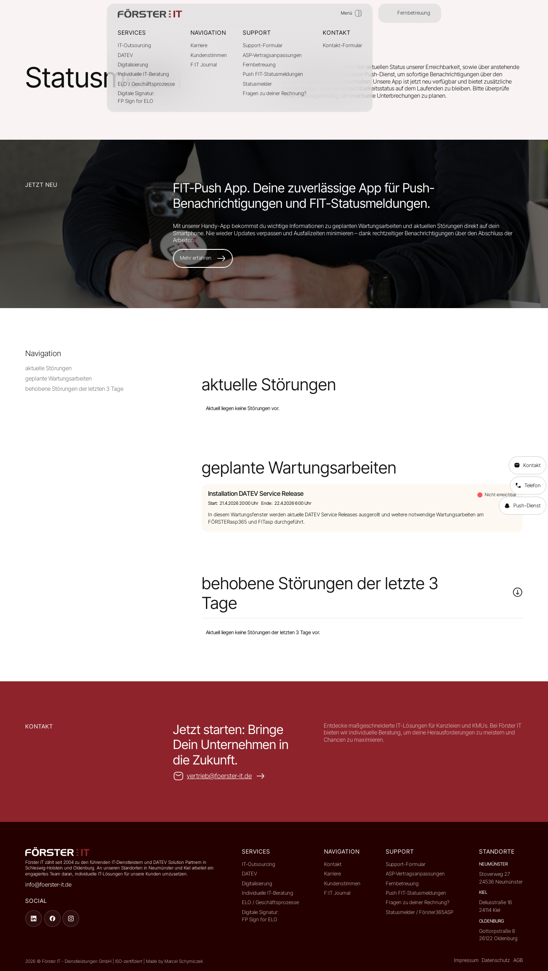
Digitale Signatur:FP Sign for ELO (136, 97)
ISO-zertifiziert (129, 961)
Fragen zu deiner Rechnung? (275, 93)
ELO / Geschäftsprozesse (146, 84)
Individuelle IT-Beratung (143, 74)
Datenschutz (496, 960)
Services (132, 32)
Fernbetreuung (259, 65)
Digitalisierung (133, 65)
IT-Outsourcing (134, 45)
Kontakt (333, 864)
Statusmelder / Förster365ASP (419, 912)
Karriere (199, 45)
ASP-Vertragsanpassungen (272, 55)
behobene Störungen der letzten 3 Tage (74, 388)
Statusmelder (257, 84)
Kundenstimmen (209, 55)
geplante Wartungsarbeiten (58, 378)
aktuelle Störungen (48, 368)
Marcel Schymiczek (183, 961)
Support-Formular (263, 45)
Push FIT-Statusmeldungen (273, 74)
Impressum (466, 960)
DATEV (125, 55)
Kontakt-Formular (342, 45)
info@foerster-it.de (48, 884)
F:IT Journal (204, 65)
